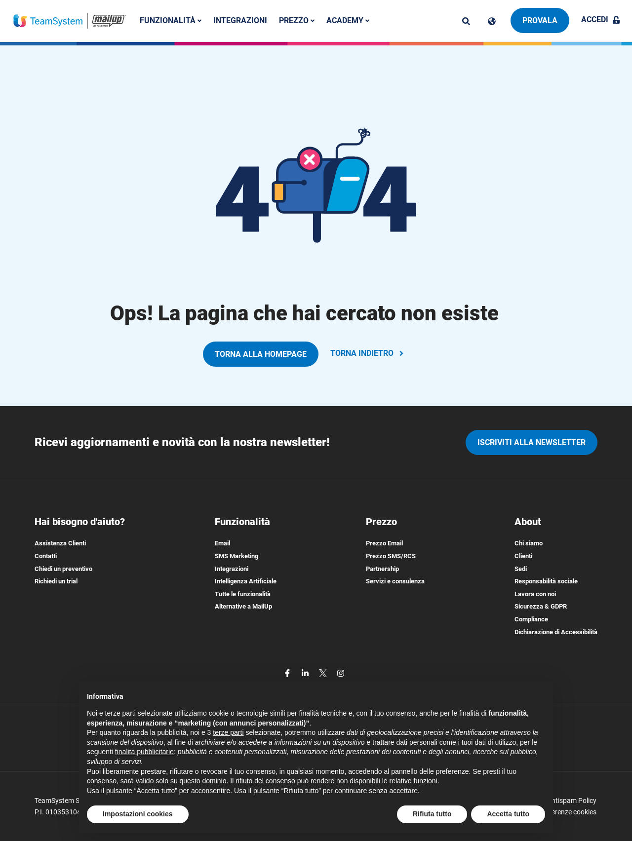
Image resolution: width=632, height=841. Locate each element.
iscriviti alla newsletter (531, 442)
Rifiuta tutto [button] (432, 814)
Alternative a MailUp (243, 606)
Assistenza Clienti (60, 543)
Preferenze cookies (567, 812)
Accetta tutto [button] (508, 814)
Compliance (531, 619)
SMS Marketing (236, 556)
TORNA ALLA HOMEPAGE (261, 354)
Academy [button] (347, 20)
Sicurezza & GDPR (540, 606)
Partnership (382, 569)
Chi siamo (528, 543)
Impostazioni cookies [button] (138, 814)
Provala (539, 20)
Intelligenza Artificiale (245, 581)
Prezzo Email (384, 543)
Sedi (520, 569)
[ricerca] (466, 21)
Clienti (523, 556)
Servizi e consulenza (395, 581)
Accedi (600, 19)
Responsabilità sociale (546, 581)
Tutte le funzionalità (243, 594)
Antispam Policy (571, 800)
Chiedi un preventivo (63, 569)
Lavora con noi (535, 594)
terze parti (228, 732)
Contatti (46, 556)
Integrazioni (240, 20)
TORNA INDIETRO (367, 353)
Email (222, 543)
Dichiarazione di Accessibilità (555, 632)
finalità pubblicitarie (144, 752)
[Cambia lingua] (492, 21)
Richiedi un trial (56, 581)
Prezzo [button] (297, 20)
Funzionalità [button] (170, 20)
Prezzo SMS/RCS (391, 556)
